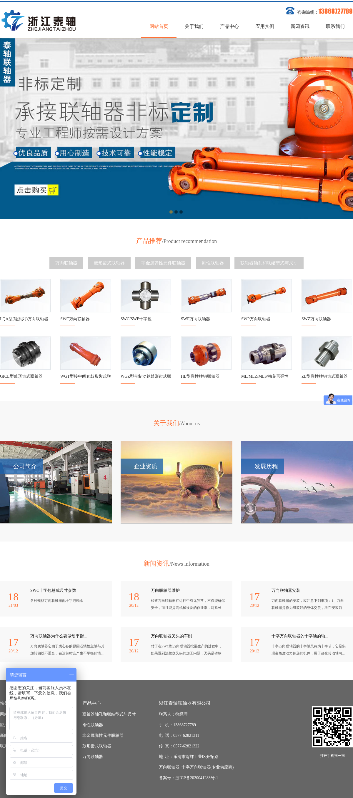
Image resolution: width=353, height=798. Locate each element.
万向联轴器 (66, 263)
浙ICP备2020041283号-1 (196, 778)
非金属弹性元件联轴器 (163, 263)
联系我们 (335, 26)
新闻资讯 (300, 26)
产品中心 (229, 26)
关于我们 (194, 26)
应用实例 (264, 26)
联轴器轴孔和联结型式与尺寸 (269, 263)
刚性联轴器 (213, 263)
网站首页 (158, 26)
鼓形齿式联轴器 (109, 263)
